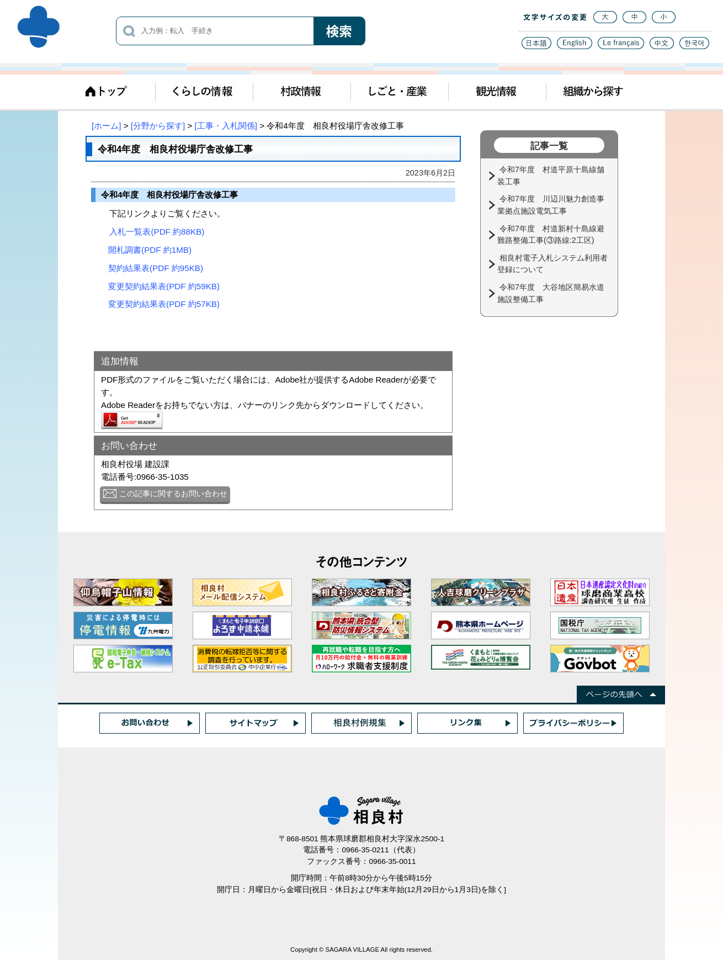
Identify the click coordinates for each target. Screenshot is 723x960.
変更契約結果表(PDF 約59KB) (164, 286)
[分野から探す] (158, 125)
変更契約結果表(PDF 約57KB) (164, 304)
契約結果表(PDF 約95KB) (155, 268)
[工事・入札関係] (226, 125)
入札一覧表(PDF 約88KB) (156, 231)
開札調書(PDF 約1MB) (150, 249)
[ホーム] (106, 125)
